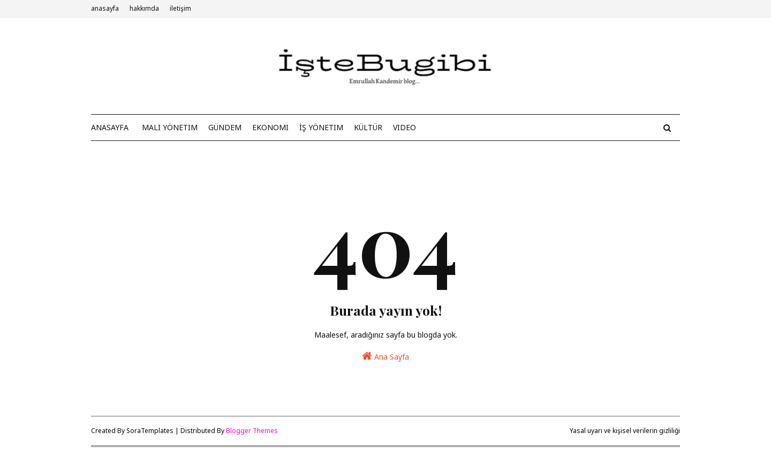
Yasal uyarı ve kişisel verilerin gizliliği (625, 430)
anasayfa (105, 8)
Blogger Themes (252, 430)
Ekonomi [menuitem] (270, 127)
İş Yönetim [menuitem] (321, 127)
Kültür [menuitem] (368, 127)
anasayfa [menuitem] (109, 127)
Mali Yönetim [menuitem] (170, 127)
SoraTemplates (149, 430)
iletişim (180, 8)
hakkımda (144, 8)
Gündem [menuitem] (224, 127)
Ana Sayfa (385, 356)
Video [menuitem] (404, 127)
